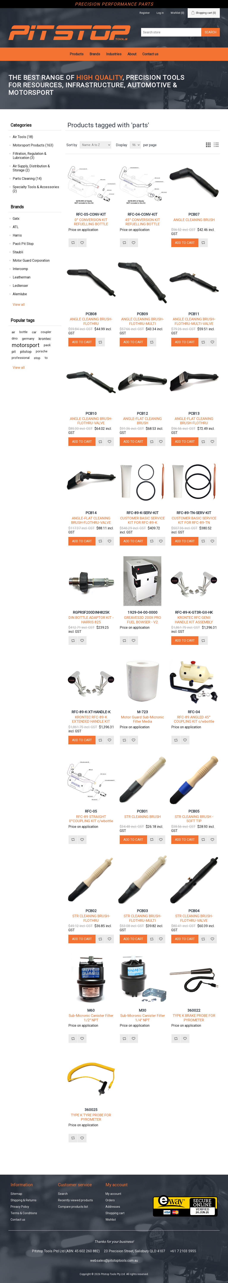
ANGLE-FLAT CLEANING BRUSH (142, 420)
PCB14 (91, 513)
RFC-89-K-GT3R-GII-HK (194, 612)
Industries (113, 54)
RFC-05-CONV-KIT (91, 214)
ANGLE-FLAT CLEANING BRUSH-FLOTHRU (194, 420)
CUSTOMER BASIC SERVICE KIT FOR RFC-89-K (142, 520)
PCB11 (194, 314)
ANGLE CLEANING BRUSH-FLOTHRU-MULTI (142, 321)
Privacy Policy (20, 1206)
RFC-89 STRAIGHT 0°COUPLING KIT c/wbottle (91, 818)
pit (14, 351)
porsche (41, 351)
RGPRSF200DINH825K (91, 612)
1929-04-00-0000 (142, 612)
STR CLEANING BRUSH (142, 816)
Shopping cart (114, 1213)
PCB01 (142, 811)
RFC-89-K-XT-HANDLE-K (91, 712)
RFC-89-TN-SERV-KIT (194, 513)
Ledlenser (20, 286)
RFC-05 (91, 811)
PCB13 (194, 413)
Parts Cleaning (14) (27, 179)
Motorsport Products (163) (33, 145)
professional (21, 358)
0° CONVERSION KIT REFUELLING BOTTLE (91, 222)
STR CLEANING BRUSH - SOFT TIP (194, 818)
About (131, 54)
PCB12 (142, 413)
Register (145, 12)
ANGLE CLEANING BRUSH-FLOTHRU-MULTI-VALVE (194, 321)
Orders (110, 1200)
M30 (142, 1010)
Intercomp (20, 269)
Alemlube (20, 294)
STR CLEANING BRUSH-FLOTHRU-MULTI (142, 918)
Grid (208, 144)
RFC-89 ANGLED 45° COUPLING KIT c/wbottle (194, 719)
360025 (91, 1110)
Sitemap (16, 1193)
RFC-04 (194, 712)
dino (15, 338)
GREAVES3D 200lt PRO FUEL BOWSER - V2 (142, 619)
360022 (193, 1010)
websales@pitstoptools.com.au (114, 1260)
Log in (160, 12)
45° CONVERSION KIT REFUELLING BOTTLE (142, 222)
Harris (17, 235)
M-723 (142, 712)
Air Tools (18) (23, 137)
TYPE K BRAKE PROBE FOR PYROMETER (194, 1017)
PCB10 (91, 413)
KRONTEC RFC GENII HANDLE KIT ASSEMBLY (194, 619)
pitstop (25, 351)
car (34, 332)
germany (28, 339)
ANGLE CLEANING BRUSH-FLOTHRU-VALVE (91, 420)
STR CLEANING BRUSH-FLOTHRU (91, 918)
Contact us (150, 54)
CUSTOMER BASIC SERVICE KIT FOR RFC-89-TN (194, 520)
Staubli (18, 252)
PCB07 (194, 214)
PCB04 (194, 911)
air (13, 332)
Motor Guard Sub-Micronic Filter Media (142, 719)
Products (76, 54)
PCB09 (142, 314)
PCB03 (142, 911)
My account (113, 1193)
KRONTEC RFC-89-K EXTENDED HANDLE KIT (91, 719)
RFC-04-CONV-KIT (142, 214)
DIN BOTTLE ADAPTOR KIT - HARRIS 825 (91, 619)
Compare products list (73, 1206)
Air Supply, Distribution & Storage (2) (31, 168)
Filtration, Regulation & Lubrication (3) (29, 156)
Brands (95, 54)
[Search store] (171, 32)
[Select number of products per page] (135, 144)
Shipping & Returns (23, 1200)
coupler (46, 332)
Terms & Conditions (24, 1213)
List (216, 144)
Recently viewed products (75, 1200)
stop (37, 358)
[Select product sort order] (95, 144)
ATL (16, 227)
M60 (91, 1010)
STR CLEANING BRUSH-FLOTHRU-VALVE (194, 918)
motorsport (25, 345)
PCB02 (91, 911)
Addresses (112, 1206)
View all (19, 305)
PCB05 (194, 811)
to (46, 358)
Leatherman (21, 277)
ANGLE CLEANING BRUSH (194, 220)
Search (63, 1193)
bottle (23, 332)
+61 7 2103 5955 (183, 1251)
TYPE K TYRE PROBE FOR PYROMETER (91, 1117)
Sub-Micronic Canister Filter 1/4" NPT (142, 1017)
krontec (45, 338)
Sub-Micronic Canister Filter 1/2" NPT (91, 1017)
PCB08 (91, 314)
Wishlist (110, 1219)
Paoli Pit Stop (23, 244)
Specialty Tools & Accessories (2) (36, 189)
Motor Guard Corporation (31, 260)
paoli (47, 345)
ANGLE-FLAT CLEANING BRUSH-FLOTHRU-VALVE (91, 520)
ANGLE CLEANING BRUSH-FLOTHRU (91, 321)
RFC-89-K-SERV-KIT (143, 513)
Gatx (16, 219)
